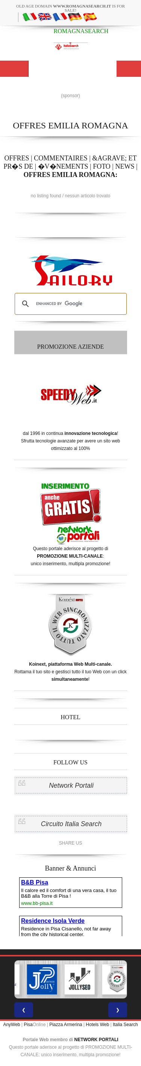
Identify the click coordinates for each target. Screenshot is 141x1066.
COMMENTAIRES (61, 158)
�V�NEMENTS (63, 166)
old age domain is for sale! (70, 8)
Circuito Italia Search (71, 824)
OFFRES (16, 158)
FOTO (102, 166)
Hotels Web (97, 1024)
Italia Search (125, 1024)
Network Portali (71, 785)
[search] (69, 303)
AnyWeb (11, 1024)
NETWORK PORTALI (96, 1039)
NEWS (124, 166)
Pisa (28, 1024)
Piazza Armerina (65, 1024)
